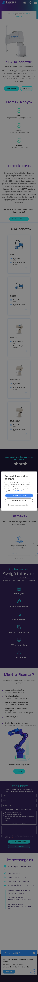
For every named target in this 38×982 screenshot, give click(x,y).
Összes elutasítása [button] (19, 500)
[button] (19, 505)
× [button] (35, 473)
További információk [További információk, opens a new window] (18, 491)
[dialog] (19, 491)
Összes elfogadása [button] (19, 495)
